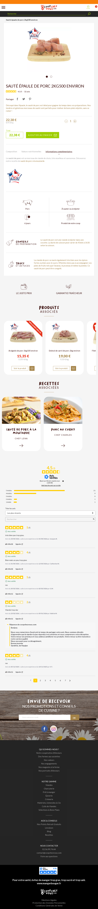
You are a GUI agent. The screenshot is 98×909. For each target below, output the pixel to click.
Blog (49, 831)
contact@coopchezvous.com (49, 853)
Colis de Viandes (49, 806)
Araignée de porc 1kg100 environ (23, 350)
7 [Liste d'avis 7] (65, 680)
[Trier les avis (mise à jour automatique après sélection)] (50, 513)
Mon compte (88, 7)
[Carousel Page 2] (51, 77)
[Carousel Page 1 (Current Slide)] (47, 77)
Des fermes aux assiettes (49, 756)
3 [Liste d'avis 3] (45, 680)
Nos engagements (49, 763)
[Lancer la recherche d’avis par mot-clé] (94, 519)
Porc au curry (63, 429)
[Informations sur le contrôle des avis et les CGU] (63, 481)
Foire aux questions (49, 856)
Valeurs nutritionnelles (31, 151)
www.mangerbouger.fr (49, 883)
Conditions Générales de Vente (49, 905)
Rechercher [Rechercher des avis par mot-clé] (49, 519)
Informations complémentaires (59, 151)
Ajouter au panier (40, 135)
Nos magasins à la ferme (49, 767)
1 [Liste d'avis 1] (35, 680)
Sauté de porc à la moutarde (21, 431)
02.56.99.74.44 (49, 849)
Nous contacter (49, 846)
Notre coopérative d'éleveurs (49, 753)
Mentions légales (49, 900)
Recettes (49, 835)
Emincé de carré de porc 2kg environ (64, 350)
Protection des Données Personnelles (49, 903)
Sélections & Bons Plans (49, 810)
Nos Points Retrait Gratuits (49, 824)
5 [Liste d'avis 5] (55, 680)
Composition (11, 151)
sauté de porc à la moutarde (32, 161)
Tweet (23, 98)
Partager (17, 98)
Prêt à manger (49, 792)
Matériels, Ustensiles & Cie (49, 803)
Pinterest (30, 98)
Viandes (49, 785)
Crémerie (49, 799)
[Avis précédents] (31, 680)
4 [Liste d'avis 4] (50, 680)
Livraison (49, 828)
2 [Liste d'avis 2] (40, 680)
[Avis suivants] (70, 680)
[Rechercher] (46, 13)
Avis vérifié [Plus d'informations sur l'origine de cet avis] (12, 531)
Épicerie (49, 795)
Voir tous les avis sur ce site (51, 485)
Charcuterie (49, 788)
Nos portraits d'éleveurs (49, 770)
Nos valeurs (49, 760)
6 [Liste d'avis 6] (60, 680)
